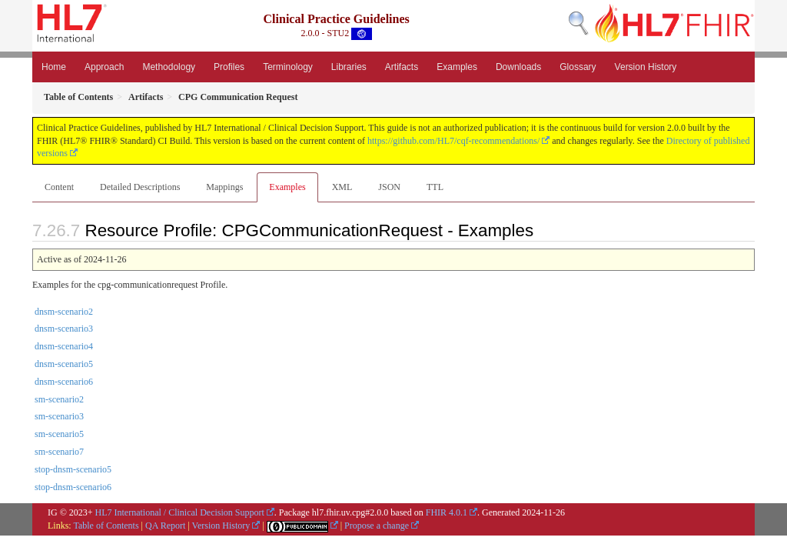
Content (59, 187)
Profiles (229, 67)
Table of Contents (105, 525)
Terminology (288, 67)
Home (54, 67)
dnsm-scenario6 (64, 381)
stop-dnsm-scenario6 (73, 487)
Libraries (349, 67)
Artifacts (401, 67)
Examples (457, 67)
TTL (435, 187)
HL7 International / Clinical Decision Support (179, 512)
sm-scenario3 (59, 416)
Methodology (168, 67)
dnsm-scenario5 (64, 364)
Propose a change (376, 525)
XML (342, 187)
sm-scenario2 (59, 399)
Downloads (518, 67)
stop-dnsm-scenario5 (73, 469)
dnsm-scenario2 (64, 311)
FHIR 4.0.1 (446, 512)
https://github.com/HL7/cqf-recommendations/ (453, 140)
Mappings (224, 187)
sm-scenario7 (59, 451)
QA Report (165, 525)
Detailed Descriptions (140, 187)
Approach (104, 67)
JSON (389, 187)
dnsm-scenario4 (64, 346)
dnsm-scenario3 (64, 328)
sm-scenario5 (59, 434)
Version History (646, 67)
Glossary (578, 67)
